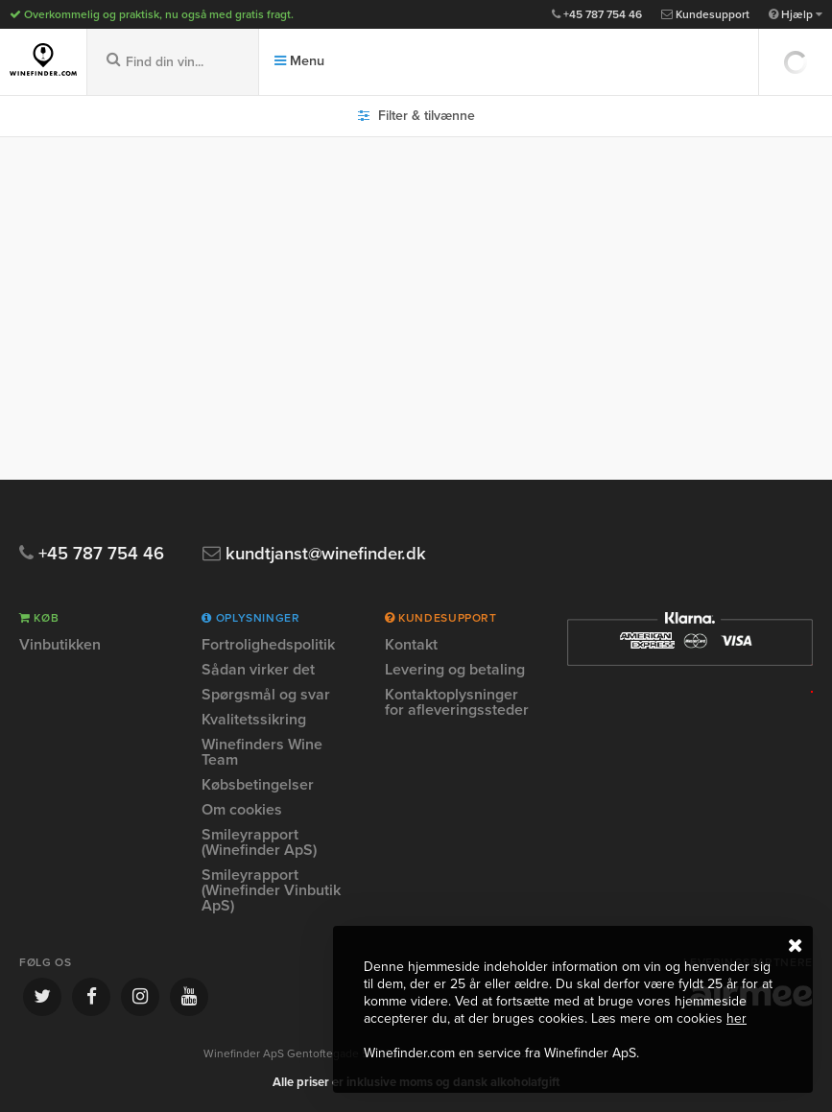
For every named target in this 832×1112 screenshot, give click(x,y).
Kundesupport (705, 14)
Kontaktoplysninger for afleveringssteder (457, 702)
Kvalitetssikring (254, 719)
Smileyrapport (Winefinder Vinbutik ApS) (271, 890)
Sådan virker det (258, 669)
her (736, 1018)
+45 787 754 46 (597, 14)
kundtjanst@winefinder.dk (320, 554)
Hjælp (795, 14)
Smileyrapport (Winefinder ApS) (259, 842)
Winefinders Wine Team (262, 752)
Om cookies (242, 809)
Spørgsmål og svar (266, 694)
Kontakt (411, 645)
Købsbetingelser (258, 784)
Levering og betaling (455, 669)
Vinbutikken (60, 645)
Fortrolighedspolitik (268, 645)
